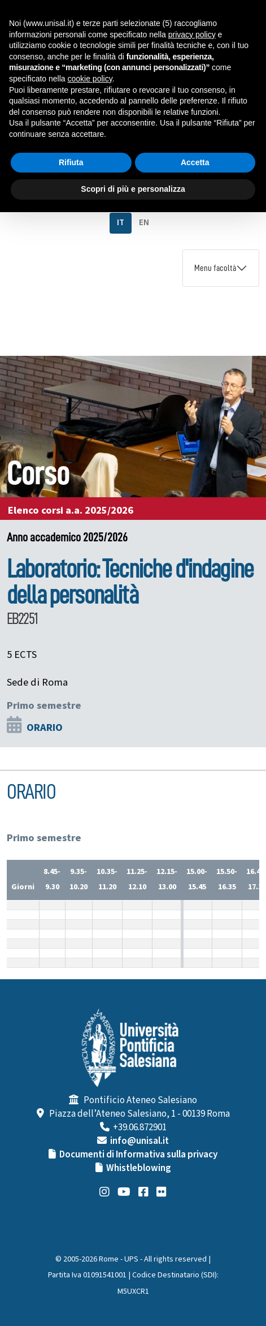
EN (144, 223)
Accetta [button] (195, 162)
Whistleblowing (138, 1168)
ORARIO (45, 727)
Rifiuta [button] (71, 162)
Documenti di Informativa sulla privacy (138, 1154)
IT (120, 223)
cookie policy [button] (90, 78)
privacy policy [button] (192, 34)
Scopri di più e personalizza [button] (133, 188)
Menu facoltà (215, 268)
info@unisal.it (139, 1141)
